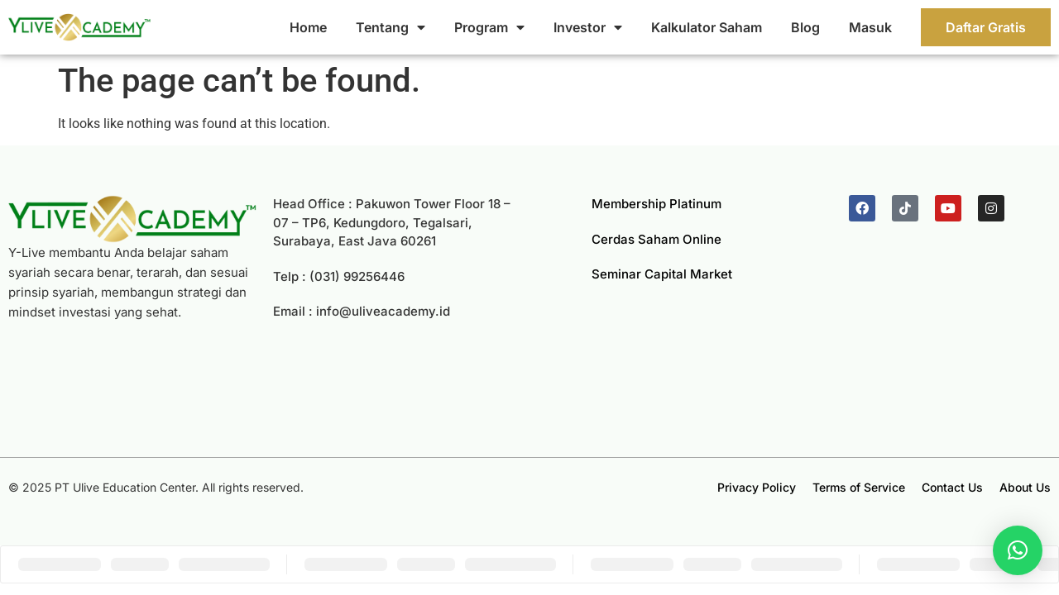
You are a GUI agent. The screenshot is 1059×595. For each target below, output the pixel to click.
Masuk (870, 27)
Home (308, 27)
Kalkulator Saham (706, 27)
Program (489, 27)
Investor (587, 27)
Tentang (390, 27)
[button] (1017, 550)
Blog (805, 27)
